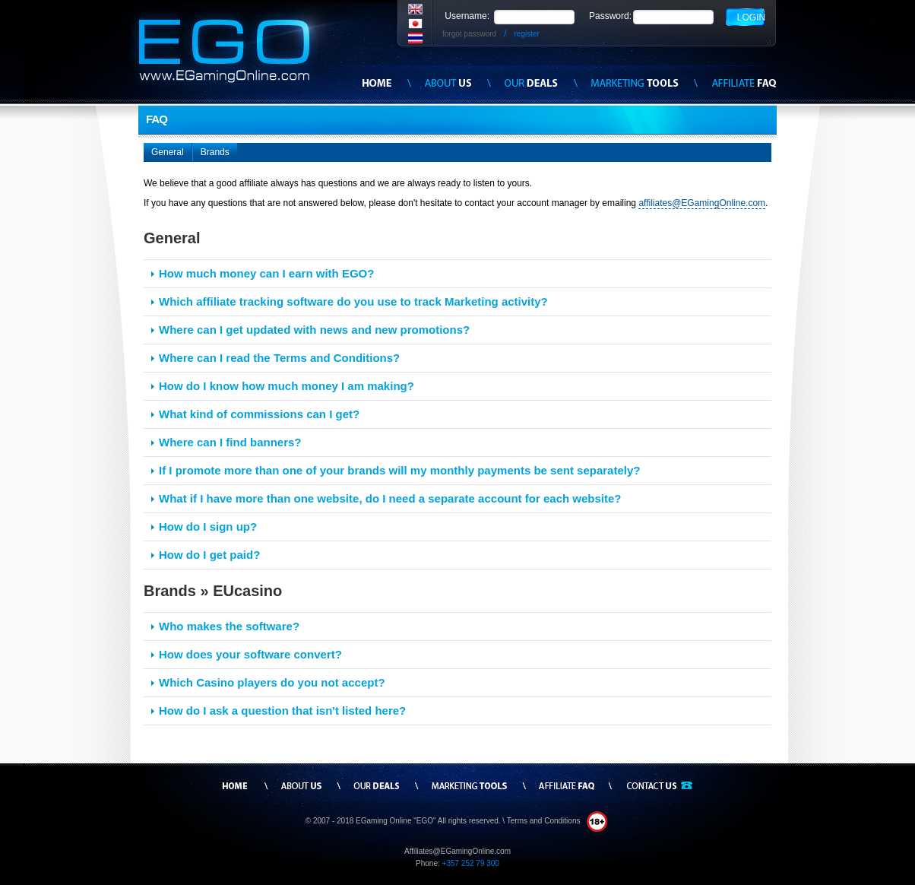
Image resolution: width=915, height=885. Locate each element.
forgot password (469, 34)
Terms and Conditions (545, 821)
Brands (215, 152)
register (527, 34)
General (167, 152)
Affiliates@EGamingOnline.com (457, 851)
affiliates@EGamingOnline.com (701, 203)
